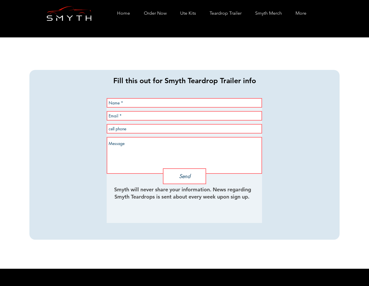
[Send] (184, 176)
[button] (188, 13)
